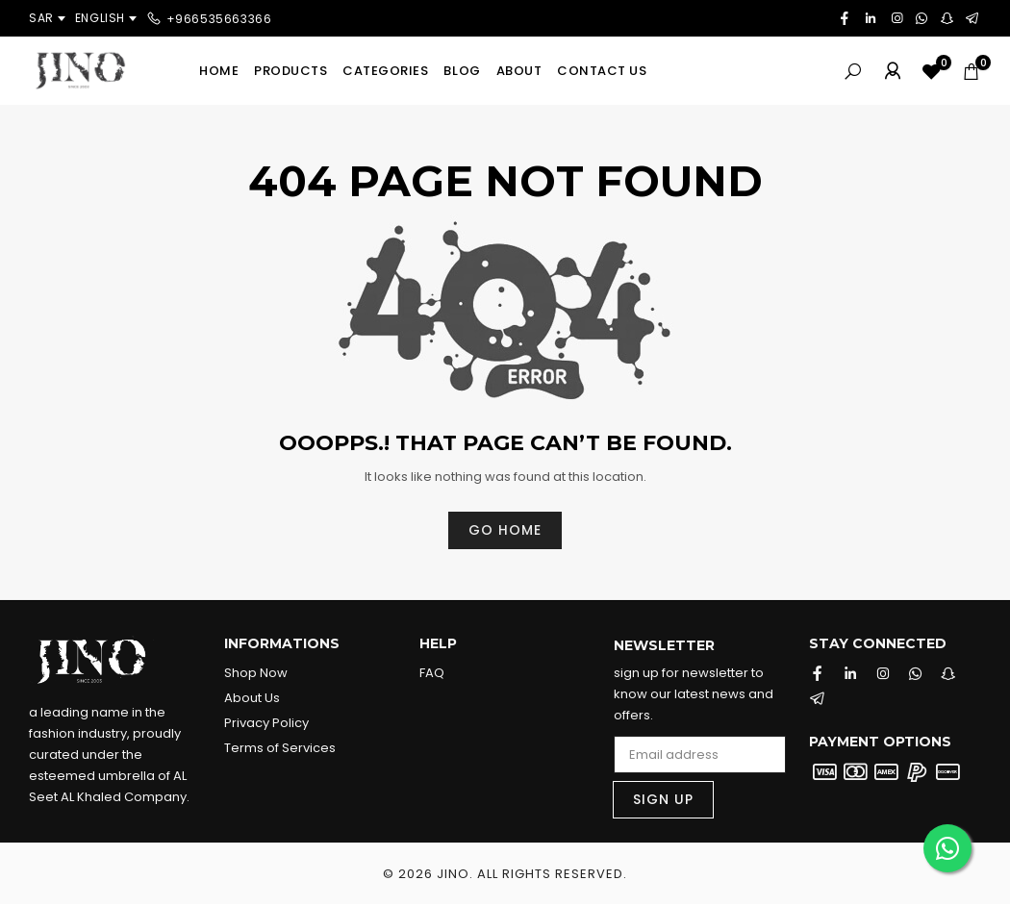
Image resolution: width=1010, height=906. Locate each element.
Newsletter (664, 647)
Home (219, 71)
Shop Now (256, 673)
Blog (461, 71)
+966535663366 (219, 18)
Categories (385, 71)
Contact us (601, 71)
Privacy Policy (266, 723)
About (519, 71)
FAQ (431, 673)
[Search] (853, 71)
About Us (252, 698)
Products (290, 71)
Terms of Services (280, 748)
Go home (505, 530)
